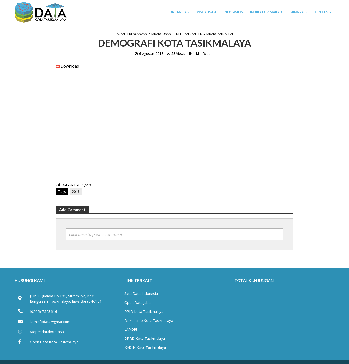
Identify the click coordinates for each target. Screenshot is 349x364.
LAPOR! (130, 329)
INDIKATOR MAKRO (266, 12)
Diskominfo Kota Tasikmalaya (148, 320)
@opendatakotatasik (47, 331)
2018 (76, 191)
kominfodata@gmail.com (50, 321)
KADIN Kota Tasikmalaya (145, 347)
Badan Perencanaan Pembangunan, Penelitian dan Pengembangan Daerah (174, 34)
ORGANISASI (179, 12)
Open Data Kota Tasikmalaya (54, 341)
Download (70, 66)
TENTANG (322, 12)
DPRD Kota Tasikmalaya (144, 338)
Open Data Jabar (138, 302)
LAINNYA (296, 12)
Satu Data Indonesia (141, 293)
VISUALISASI (206, 12)
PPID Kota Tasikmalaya (143, 311)
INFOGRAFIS (233, 12)
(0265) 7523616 (43, 311)
